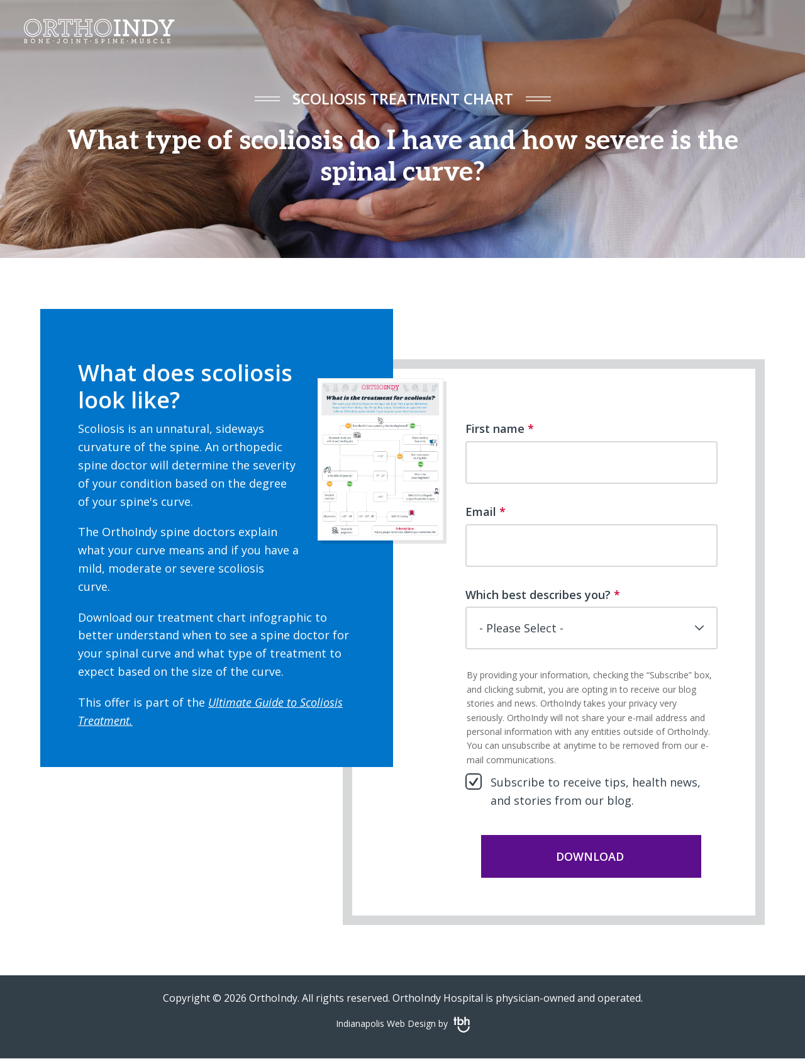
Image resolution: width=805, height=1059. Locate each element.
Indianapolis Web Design (386, 1023)
